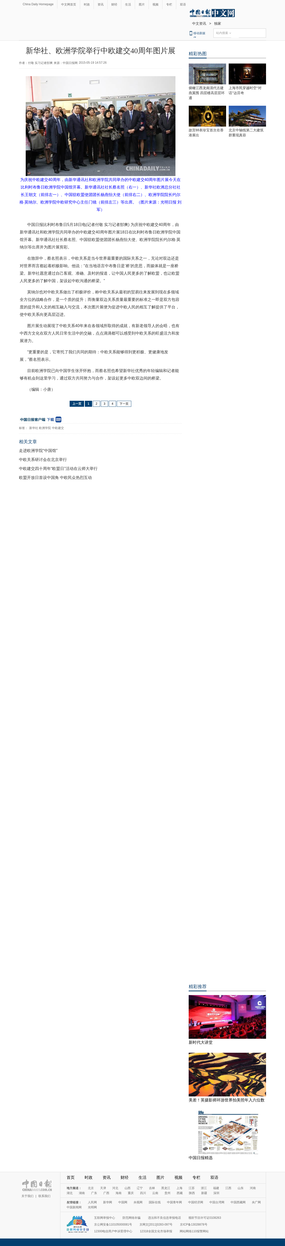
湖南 (82, 1193)
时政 (87, 4)
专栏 (169, 4)
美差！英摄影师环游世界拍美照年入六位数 (227, 1100)
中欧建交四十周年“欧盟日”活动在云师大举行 (58, 468)
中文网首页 (68, 4)
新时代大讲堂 (201, 1042)
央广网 (256, 1202)
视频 (155, 4)
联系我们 (44, 1196)
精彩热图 (198, 53)
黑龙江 (165, 1188)
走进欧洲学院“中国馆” (38, 450)
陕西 (192, 1193)
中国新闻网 (74, 1207)
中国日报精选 (201, 1158)
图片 (142, 4)
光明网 (92, 1207)
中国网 (122, 1202)
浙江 (204, 1188)
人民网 (92, 1202)
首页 (71, 1177)
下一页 (124, 404)
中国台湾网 (216, 1202)
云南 (155, 1193)
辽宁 (140, 1188)
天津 (103, 1188)
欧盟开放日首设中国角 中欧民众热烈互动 (55, 477)
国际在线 (155, 1202)
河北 (115, 1188)
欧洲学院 (45, 428)
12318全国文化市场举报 (156, 1231)
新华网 (107, 1202)
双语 (183, 4)
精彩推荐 (198, 986)
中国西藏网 (238, 1202)
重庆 (131, 1193)
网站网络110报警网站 (194, 1231)
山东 (241, 1188)
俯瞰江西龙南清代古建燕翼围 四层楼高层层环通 (207, 93)
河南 (253, 1188)
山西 (128, 1188)
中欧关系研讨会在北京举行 (43, 459)
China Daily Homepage (38, 4)
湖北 (70, 1193)
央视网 (138, 1202)
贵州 (167, 1193)
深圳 (216, 1193)
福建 (216, 1188)
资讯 (101, 4)
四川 (143, 1193)
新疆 (204, 1193)
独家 (217, 23)
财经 (114, 4)
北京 (91, 1188)
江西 (228, 1188)
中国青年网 (174, 1202)
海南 (119, 1193)
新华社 (33, 428)
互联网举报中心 (104, 1218)
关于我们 (27, 1196)
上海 (179, 1188)
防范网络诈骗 (132, 1218)
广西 (106, 1193)
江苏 (192, 1188)
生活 (128, 4)
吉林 (152, 1188)
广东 (94, 1193)
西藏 (180, 1193)
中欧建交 (58, 428)
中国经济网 (195, 1202)
